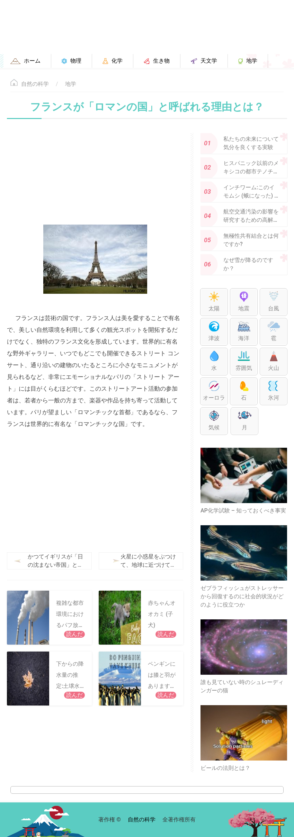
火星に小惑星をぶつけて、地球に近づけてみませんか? (134, 561)
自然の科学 (35, 84)
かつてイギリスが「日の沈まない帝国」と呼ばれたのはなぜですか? (55, 561)
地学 (70, 84)
